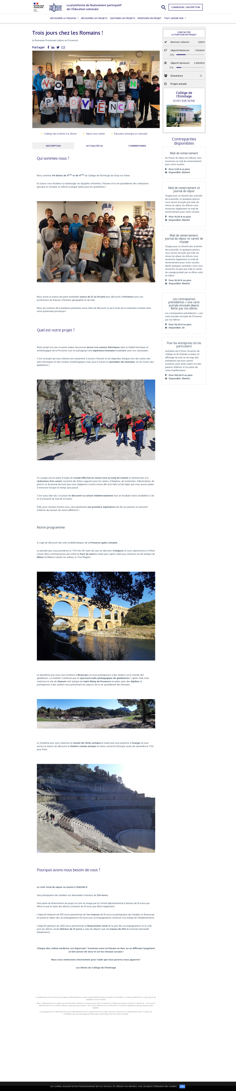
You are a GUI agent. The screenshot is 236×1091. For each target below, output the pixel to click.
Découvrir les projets (94, 18)
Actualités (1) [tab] (94, 145)
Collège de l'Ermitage (184, 94)
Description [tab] (53, 145)
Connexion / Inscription (185, 7)
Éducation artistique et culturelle (131, 133)
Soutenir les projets (122, 18)
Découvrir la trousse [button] (63, 18)
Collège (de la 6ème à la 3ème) (60, 133)
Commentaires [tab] (137, 145)
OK (182, 1086)
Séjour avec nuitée (95, 133)
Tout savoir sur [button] (174, 18)
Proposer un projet (149, 18)
